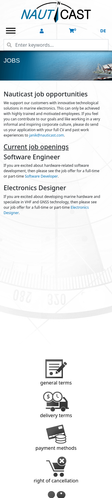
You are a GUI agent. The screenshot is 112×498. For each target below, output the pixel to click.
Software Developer (41, 176)
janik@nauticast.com (46, 135)
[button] (42, 31)
